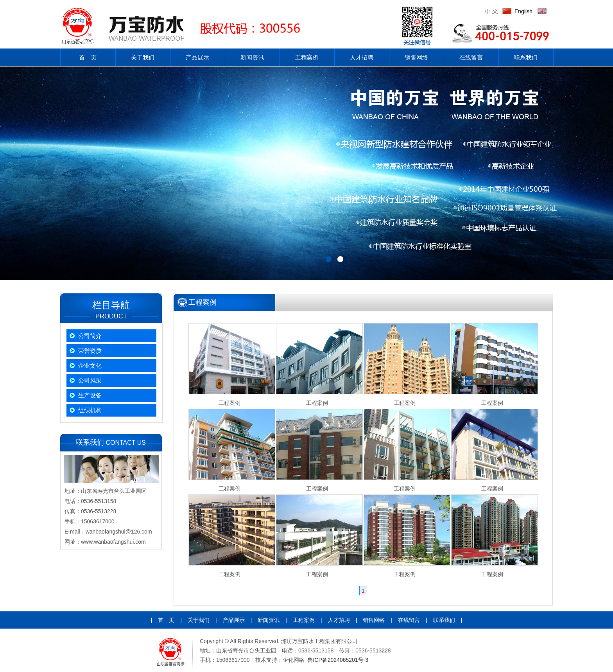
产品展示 (197, 57)
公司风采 (90, 380)
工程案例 (307, 57)
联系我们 (526, 57)
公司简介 (90, 335)
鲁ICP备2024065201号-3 (337, 660)
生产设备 (90, 395)
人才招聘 (361, 57)
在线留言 (471, 57)
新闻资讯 (252, 57)
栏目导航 (111, 305)
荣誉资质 (90, 350)
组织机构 (90, 410)
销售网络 (416, 57)
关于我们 (142, 57)
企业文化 (90, 365)
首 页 (88, 57)
